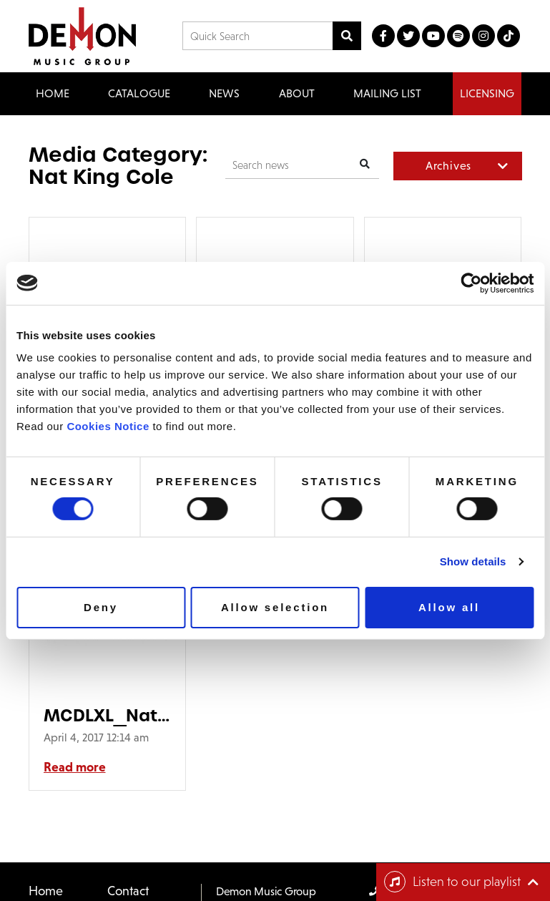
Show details (473, 561)
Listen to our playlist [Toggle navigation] (452, 881)
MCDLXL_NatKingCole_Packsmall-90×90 (108, 715)
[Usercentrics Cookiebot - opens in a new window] (471, 282)
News (224, 93)
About (297, 93)
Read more (75, 767)
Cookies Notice (108, 426)
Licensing (487, 93)
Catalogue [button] (139, 93)
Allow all (449, 607)
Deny (101, 607)
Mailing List (387, 93)
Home (52, 93)
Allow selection (275, 607)
